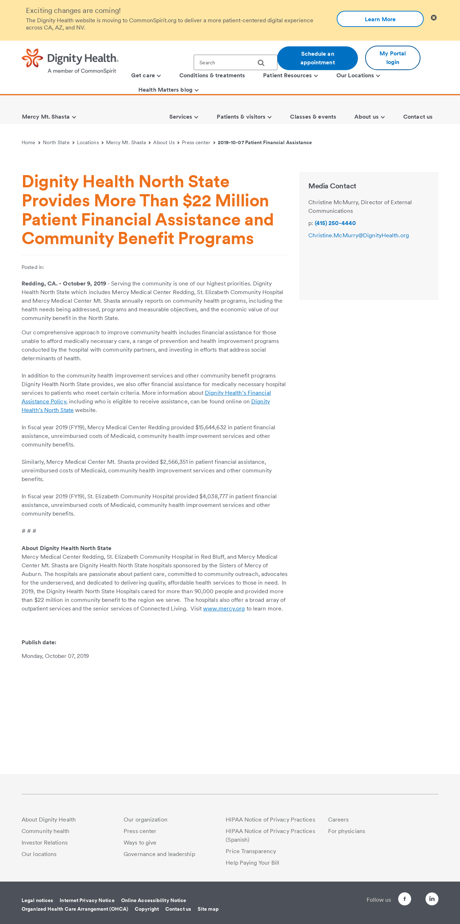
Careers (338, 819)
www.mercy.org (224, 715)
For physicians (346, 831)
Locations (90, 142)
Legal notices (37, 900)
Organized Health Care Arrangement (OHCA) (75, 909)
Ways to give (140, 842)
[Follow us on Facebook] (391, 900)
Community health (46, 831)
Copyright (147, 909)
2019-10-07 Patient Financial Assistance (265, 142)
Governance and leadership (159, 854)
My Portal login (393, 57)
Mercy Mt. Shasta (128, 142)
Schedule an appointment (317, 58)
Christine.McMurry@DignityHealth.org (358, 341)
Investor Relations (45, 842)
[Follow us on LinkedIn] (432, 900)
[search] (264, 63)
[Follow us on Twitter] (411, 896)
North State (58, 142)
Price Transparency (251, 851)
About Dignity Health (49, 819)
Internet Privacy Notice (87, 900)
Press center (198, 142)
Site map (208, 909)
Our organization (145, 819)
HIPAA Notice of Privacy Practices (270, 819)
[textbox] (235, 62)
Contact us (178, 909)
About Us (166, 142)
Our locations (39, 854)
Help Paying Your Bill (252, 862)
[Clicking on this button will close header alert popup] (434, 17)
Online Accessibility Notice (154, 900)
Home (31, 142)
